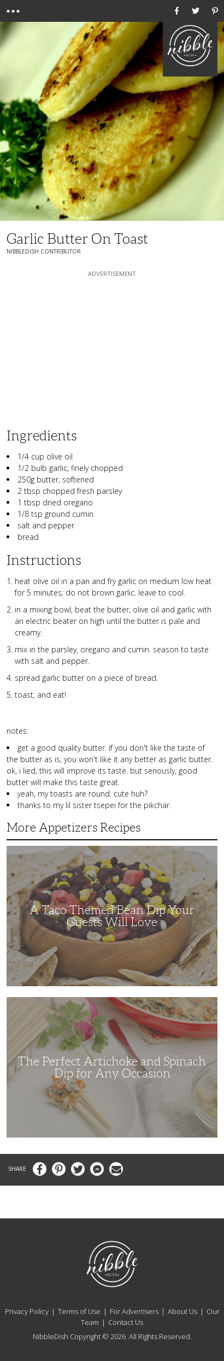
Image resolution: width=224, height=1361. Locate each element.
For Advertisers (134, 1311)
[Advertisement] (112, 347)
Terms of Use (79, 1311)
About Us (182, 1311)
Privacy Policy (27, 1311)
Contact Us (125, 1322)
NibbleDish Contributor (44, 251)
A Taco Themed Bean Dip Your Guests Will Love (112, 916)
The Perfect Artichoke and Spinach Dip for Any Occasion (112, 1067)
